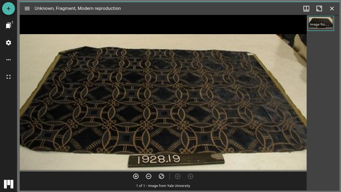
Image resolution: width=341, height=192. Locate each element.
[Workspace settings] (8, 42)
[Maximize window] (319, 8)
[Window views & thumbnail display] (306, 8)
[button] (321, 23)
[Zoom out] (148, 176)
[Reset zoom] (161, 176)
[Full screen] (8, 76)
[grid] (323, 102)
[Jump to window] (8, 25)
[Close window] (332, 8)
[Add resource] (8, 8)
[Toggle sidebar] (27, 8)
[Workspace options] (8, 59)
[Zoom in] (135, 176)
